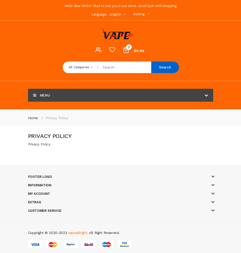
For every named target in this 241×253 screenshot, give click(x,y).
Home (33, 118)
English (118, 14)
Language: (99, 14)
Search (165, 67)
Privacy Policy (57, 118)
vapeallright (77, 233)
